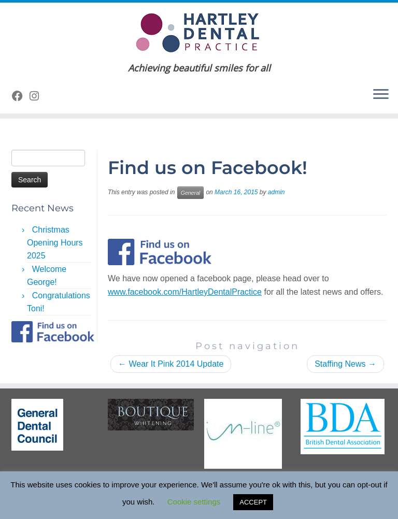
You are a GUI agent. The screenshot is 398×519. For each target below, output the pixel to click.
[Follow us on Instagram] (38, 96)
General (190, 193)
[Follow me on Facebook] (21, 96)
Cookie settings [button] (194, 501)
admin (276, 192)
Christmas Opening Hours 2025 (55, 242)
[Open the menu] (381, 95)
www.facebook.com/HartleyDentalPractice (185, 291)
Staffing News (345, 363)
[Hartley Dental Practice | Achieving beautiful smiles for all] (199, 32)
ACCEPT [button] (253, 502)
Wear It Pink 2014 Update (170, 363)
